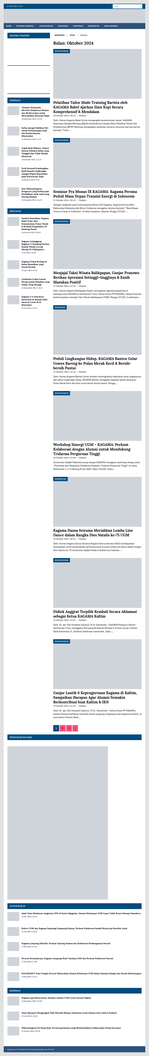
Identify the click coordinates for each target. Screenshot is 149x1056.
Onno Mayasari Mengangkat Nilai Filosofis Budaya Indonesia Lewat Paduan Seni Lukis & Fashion (69, 1013)
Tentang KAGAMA (25, 26)
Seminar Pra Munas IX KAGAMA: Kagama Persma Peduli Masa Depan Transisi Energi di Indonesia (95, 194)
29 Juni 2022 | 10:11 (29, 1016)
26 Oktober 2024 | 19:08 (64, 457)
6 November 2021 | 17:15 (31, 159)
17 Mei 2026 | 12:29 (29, 946)
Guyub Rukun (46, 26)
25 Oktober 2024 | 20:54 (64, 538)
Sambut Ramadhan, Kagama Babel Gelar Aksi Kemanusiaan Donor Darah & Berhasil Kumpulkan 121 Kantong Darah (35, 224)
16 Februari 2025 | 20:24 (31, 232)
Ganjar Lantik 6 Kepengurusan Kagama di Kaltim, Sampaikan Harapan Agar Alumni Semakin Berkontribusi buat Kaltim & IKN (95, 697)
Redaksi (82, 115)
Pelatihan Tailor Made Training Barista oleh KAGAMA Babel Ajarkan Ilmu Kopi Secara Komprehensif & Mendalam (90, 107)
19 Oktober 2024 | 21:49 (64, 706)
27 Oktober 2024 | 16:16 (64, 371)
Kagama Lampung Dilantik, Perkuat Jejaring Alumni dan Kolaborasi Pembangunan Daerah (65, 943)
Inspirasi (78, 26)
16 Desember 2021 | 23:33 (31, 119)
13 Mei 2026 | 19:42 (29, 976)
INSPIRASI (15, 100)
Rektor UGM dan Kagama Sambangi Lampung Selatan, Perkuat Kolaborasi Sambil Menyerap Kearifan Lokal (74, 928)
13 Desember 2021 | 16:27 (31, 200)
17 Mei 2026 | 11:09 (29, 961)
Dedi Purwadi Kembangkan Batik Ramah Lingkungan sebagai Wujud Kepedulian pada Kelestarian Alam (34, 172)
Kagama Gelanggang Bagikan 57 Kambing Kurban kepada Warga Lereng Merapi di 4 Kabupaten (35, 245)
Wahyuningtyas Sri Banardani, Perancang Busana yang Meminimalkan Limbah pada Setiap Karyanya (71, 1028)
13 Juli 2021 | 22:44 (29, 308)
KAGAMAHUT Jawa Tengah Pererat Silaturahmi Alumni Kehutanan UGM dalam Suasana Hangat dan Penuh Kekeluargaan (81, 973)
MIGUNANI (15, 211)
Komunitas (93, 26)
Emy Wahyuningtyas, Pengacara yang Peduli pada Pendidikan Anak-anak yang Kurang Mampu (35, 192)
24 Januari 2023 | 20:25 (30, 1031)
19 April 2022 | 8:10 (29, 270)
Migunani (63, 26)
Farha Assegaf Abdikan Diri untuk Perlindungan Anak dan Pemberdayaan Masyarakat (34, 132)
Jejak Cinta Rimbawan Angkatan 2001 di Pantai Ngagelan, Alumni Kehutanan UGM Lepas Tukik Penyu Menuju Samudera (81, 913)
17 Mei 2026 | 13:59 (29, 931)
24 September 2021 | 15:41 (32, 288)
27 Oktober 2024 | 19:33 (64, 286)
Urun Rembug (111, 26)
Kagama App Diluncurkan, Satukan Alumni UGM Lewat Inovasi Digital (56, 998)
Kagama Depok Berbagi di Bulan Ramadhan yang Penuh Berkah (34, 264)
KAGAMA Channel (20, 35)
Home (9, 26)
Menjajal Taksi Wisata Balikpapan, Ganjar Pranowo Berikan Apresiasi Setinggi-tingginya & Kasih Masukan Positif (96, 277)
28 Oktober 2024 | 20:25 (64, 115)
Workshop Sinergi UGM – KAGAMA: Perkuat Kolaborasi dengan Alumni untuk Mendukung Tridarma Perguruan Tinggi (91, 449)
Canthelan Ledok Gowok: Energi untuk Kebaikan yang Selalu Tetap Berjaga (35, 282)
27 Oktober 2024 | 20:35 (64, 200)
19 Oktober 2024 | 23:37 (64, 620)
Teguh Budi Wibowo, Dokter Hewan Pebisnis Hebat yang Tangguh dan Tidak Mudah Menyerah (35, 152)
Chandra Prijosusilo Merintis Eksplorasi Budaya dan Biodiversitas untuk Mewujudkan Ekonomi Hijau (35, 111)
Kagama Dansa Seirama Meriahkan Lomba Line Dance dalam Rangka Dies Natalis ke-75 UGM (93, 532)
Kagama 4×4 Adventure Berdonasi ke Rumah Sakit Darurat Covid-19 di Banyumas (34, 300)
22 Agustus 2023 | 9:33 (30, 179)
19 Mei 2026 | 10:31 (29, 916)
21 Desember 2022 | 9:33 (31, 139)
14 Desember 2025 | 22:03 (31, 1001)
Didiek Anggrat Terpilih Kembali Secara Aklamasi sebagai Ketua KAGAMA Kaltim (95, 614)
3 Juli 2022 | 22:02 (28, 252)
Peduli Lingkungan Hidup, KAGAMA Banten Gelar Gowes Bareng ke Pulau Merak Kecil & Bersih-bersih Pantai (95, 363)
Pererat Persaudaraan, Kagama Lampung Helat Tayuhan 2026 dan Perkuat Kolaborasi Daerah (67, 958)
